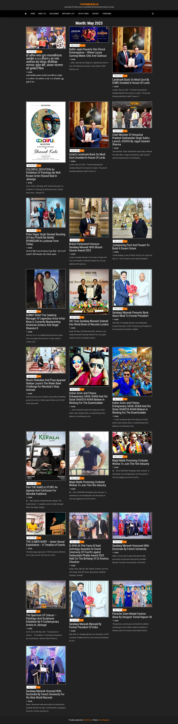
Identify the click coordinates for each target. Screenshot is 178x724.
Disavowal (107, 14)
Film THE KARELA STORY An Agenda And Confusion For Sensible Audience (42, 490)
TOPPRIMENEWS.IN (89, 4)
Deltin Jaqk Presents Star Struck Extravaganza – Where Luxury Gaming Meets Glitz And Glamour (88, 52)
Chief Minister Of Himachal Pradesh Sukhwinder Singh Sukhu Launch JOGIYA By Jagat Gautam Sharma (131, 139)
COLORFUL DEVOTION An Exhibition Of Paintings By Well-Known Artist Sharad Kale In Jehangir (43, 174)
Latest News (83, 14)
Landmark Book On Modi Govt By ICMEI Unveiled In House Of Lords (131, 81)
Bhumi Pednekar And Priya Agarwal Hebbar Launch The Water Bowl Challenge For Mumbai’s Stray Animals (45, 385)
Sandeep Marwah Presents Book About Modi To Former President (130, 314)
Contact (95, 14)
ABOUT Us (42, 14)
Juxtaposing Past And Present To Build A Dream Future (131, 246)
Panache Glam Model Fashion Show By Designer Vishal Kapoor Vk (132, 615)
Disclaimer (54, 14)
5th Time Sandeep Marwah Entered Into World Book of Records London (89, 322)
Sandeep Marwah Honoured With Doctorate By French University (130, 547)
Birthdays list (68, 14)
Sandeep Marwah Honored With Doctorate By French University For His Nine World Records (45, 694)
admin (30, 72)
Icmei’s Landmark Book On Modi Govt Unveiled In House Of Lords (87, 156)
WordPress (87, 720)
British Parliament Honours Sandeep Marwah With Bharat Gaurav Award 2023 (85, 247)
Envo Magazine (104, 720)
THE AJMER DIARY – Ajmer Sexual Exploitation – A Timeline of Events (45, 543)
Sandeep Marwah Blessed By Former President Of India (85, 625)
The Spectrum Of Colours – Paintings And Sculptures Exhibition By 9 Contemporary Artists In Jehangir (42, 620)
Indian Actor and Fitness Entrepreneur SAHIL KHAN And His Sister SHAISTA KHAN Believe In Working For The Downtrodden (88, 398)
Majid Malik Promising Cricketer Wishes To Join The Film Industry (87, 483)
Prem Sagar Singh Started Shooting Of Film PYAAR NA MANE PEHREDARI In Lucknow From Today (45, 239)
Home (33, 14)
